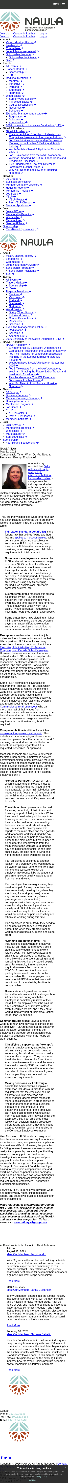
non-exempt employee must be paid (21, 733)
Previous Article (11, 1245)
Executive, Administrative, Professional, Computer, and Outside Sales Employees (24, 649)
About (6, 39)
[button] (58, 4)
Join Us (4, 36)
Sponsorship (10, 226)
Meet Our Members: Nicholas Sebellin (29, 1334)
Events (7, 63)
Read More (13, 1281)
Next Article (46, 1245)
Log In (43, 36)
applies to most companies (30, 537)
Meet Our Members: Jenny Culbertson (29, 1289)
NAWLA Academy (13, 128)
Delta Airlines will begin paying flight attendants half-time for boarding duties (39, 472)
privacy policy (41, 1476)
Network (8, 175)
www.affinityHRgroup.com (30, 1222)
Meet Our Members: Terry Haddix (26, 1254)
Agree (32, 1480)
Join (5, 208)
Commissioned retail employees (19, 706)
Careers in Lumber (24, 36)
